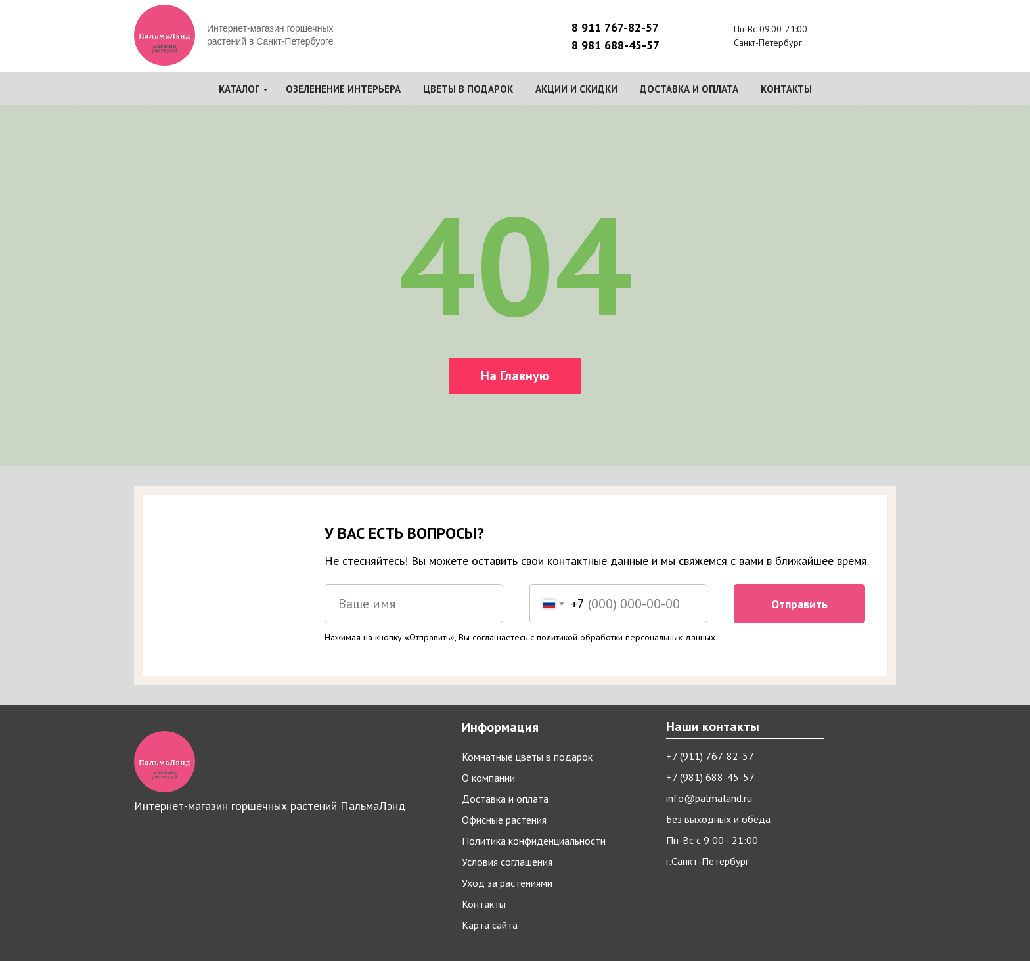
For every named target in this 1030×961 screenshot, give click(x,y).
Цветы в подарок (468, 89)
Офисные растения (504, 819)
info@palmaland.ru (709, 798)
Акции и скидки (576, 89)
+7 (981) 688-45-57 (710, 777)
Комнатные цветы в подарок (527, 756)
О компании (488, 777)
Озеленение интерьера (343, 89)
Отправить (799, 604)
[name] (414, 603)
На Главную (515, 375)
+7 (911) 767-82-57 (710, 756)
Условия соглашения (507, 861)
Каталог (239, 89)
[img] (910, 36)
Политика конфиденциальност (531, 840)
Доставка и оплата (689, 89)
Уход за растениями (507, 882)
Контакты (786, 89)
